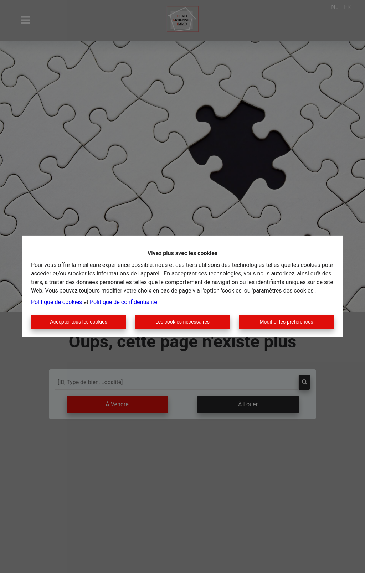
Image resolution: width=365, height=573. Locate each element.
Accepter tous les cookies (78, 322)
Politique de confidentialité (123, 302)
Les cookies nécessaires (182, 322)
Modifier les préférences (286, 322)
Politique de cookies (56, 302)
